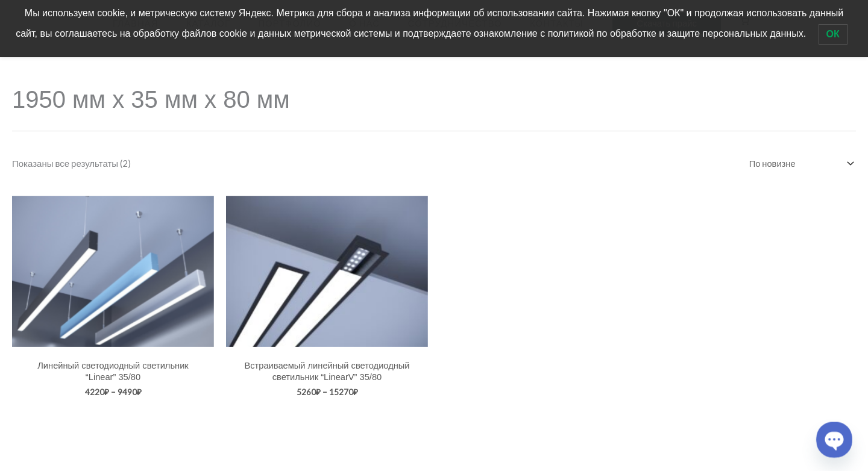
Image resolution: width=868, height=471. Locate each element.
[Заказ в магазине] (798, 159)
